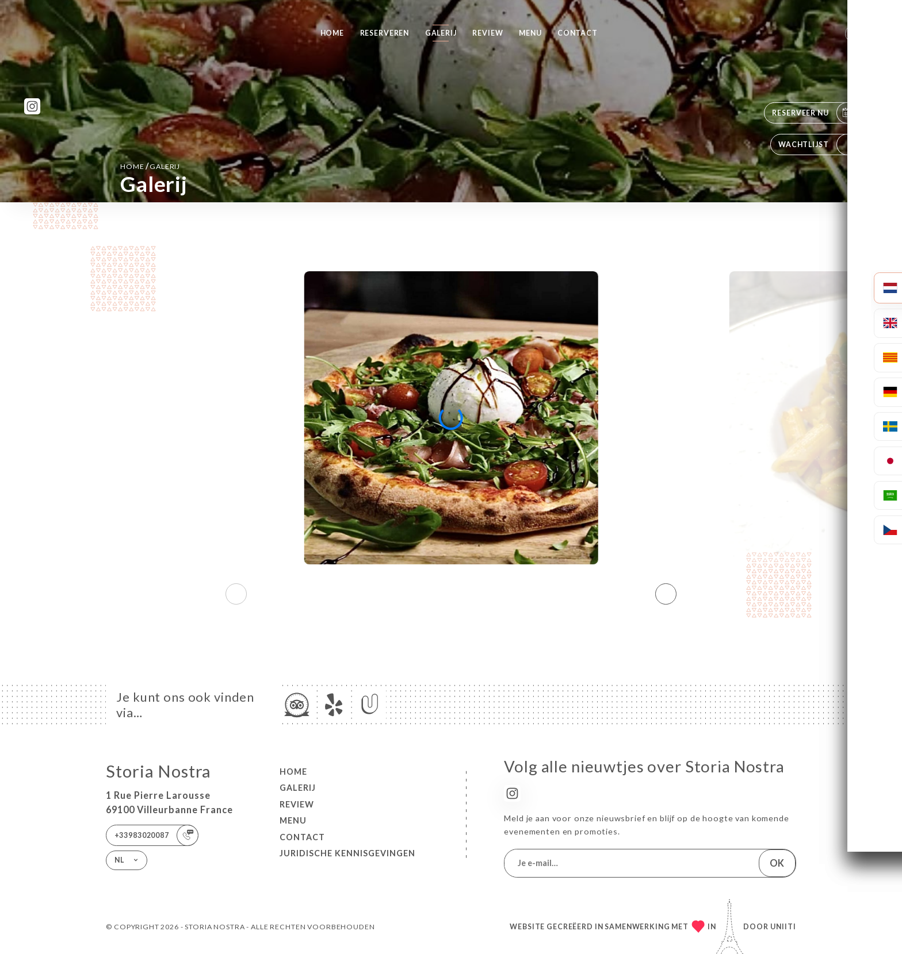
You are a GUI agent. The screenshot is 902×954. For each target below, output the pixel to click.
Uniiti (783, 926)
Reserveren (385, 33)
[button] (665, 593)
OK (777, 862)
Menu (530, 33)
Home (332, 33)
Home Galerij (150, 166)
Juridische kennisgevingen (347, 853)
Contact (577, 33)
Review (487, 33)
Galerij (441, 33)
